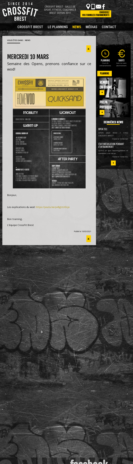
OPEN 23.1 (102, 129)
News (76, 27)
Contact (109, 27)
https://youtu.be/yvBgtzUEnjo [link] (53, 207)
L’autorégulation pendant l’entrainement (111, 145)
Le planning (58, 27)
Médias (91, 27)
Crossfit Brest (30, 27)
